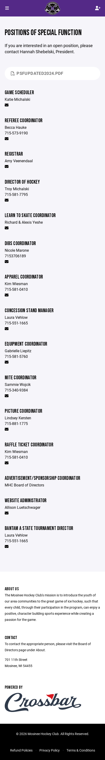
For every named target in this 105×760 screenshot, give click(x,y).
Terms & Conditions (81, 750)
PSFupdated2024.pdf (37, 73)
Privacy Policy (49, 750)
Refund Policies (21, 750)
